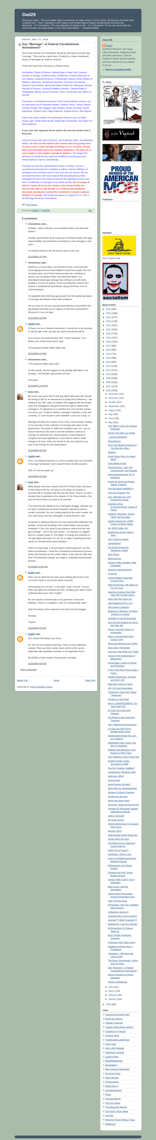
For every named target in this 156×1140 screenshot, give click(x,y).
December (114, 394)
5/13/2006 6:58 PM (37, 450)
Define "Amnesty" (116, 816)
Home (56, 680)
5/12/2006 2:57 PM (37, 257)
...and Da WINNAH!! (117, 437)
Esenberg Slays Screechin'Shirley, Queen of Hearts (122, 507)
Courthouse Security (118, 796)
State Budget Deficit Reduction (122, 835)
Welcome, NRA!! (116, 776)
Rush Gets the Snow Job (120, 599)
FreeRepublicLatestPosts (117, 1040)
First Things (31, 205)
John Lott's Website (114, 1048)
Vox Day (109, 1115)
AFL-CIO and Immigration (120, 688)
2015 (108, 354)
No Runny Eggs (112, 1073)
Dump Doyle (114, 780)
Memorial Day (114, 558)
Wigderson (110, 1124)
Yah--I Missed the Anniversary (122, 724)
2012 (108, 366)
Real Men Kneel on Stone (120, 684)
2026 (108, 309)
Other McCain (112, 1078)
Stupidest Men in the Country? (122, 916)
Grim (30, 392)
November (114, 398)
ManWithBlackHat (113, 1061)
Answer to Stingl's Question (121, 792)
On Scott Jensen (116, 820)
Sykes (108, 1094)
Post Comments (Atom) (41, 687)
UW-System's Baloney (118, 607)
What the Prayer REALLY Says (120, 1120)
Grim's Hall (110, 1044)
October (113, 402)
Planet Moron (111, 1086)
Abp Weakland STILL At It (120, 603)
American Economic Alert (117, 1014)
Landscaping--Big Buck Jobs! (122, 772)
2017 (108, 346)
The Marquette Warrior (116, 1107)
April (111, 987)
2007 (108, 386)
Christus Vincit (112, 1035)
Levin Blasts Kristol (117, 463)
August (112, 410)
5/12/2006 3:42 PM (37, 353)
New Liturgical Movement (117, 1069)
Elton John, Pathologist (119, 648)
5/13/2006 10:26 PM (38, 567)
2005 (108, 1004)
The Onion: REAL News (116, 1111)
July (111, 414)
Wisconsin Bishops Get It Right (123, 644)
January (113, 999)
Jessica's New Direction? (120, 570)
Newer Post (22, 680)
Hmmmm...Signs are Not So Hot (123, 805)
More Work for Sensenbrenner (122, 788)
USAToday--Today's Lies (119, 854)
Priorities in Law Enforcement (122, 618)
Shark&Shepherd (113, 1090)
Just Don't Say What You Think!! (123, 652)
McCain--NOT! (115, 831)
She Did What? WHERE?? (121, 489)
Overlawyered (112, 1082)
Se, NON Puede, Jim (118, 528)
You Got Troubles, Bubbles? (121, 768)
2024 (108, 317)
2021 (108, 329)
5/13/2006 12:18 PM (38, 386)
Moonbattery (111, 1065)
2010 (108, 374)
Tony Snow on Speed (118, 539)
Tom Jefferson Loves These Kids (123, 757)
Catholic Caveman (114, 1023)
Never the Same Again (119, 801)
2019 (108, 338)
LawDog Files (111, 1057)
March (112, 991)
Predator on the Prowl (118, 699)
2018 (108, 341)
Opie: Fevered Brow (117, 901)
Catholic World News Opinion (119, 1027)
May (111, 422)
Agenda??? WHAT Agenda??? (122, 920)
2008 (108, 382)
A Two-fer (112, 574)
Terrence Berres (113, 1099)
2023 (108, 321)
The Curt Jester (112, 1103)
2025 (108, 313)
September (114, 406)
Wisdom (112, 452)
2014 (108, 358)
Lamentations (114, 543)
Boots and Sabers (113, 1019)
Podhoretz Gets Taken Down (121, 942)
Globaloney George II (118, 912)
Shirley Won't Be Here (118, 839)
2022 (108, 325)
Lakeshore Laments (114, 1052)
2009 (108, 378)
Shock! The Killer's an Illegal (121, 433)
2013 (108, 362)
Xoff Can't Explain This (119, 493)
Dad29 (29, 14)
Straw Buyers (114, 441)
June (111, 418)
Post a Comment (28, 669)
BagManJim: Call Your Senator (122, 924)
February (113, 995)
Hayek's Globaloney (117, 982)
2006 (108, 390)
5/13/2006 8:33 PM (37, 476)
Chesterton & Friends (115, 1031)
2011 (108, 370)
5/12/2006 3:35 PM (37, 318)
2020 (108, 333)
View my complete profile (118, 69)
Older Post (90, 680)
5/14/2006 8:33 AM (37, 628)
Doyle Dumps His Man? (119, 784)
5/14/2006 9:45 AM (37, 664)
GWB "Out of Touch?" (118, 850)
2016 (108, 350)
